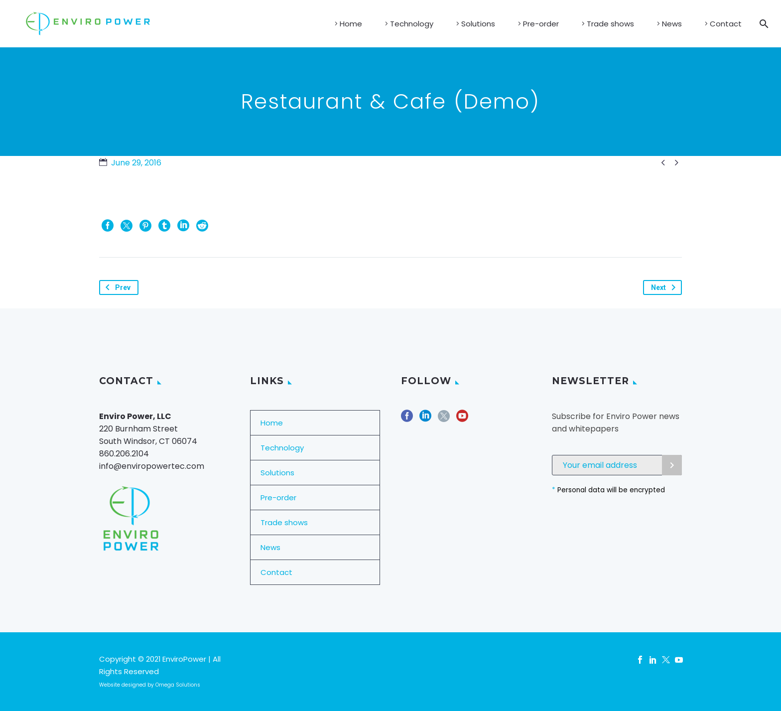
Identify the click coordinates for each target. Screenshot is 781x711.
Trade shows (610, 23)
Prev (116, 287)
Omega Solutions (177, 685)
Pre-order (541, 23)
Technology (411, 23)
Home (351, 23)
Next (665, 287)
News (672, 23)
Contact (726, 23)
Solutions (478, 23)
